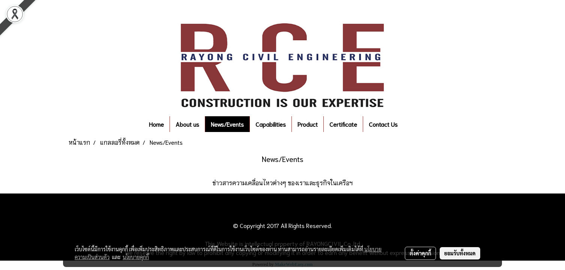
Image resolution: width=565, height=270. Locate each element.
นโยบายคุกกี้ (136, 257)
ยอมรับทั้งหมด (460, 253)
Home (156, 124)
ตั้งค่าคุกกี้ (420, 253)
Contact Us (383, 124)
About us (187, 124)
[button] (414, 124)
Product (308, 124)
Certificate (343, 124)
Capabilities (270, 124)
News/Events (227, 124)
